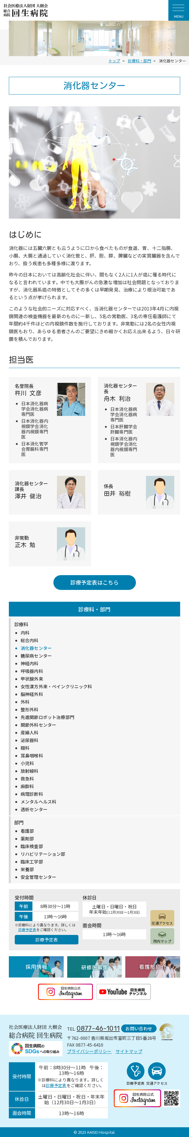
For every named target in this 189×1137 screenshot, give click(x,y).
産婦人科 (30, 732)
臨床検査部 (32, 846)
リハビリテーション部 (43, 854)
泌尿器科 (30, 740)
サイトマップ (129, 1051)
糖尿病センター (36, 655)
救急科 (27, 778)
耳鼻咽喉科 (32, 755)
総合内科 (30, 640)
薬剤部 (27, 838)
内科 (25, 632)
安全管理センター (38, 877)
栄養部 (27, 869)
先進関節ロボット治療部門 (47, 717)
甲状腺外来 (32, 678)
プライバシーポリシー (89, 1051)
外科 (25, 702)
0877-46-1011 (98, 1028)
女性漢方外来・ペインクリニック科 (56, 686)
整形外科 (30, 709)
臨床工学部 (32, 861)
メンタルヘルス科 (38, 801)
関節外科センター (38, 725)
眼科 (25, 748)
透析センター (34, 809)
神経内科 (30, 663)
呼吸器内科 (32, 671)
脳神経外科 (32, 694)
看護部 (27, 831)
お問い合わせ (138, 1028)
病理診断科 (32, 794)
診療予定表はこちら (94, 582)
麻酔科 (27, 786)
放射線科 (30, 771)
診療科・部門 (94, 609)
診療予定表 (27, 929)
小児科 (27, 763)
